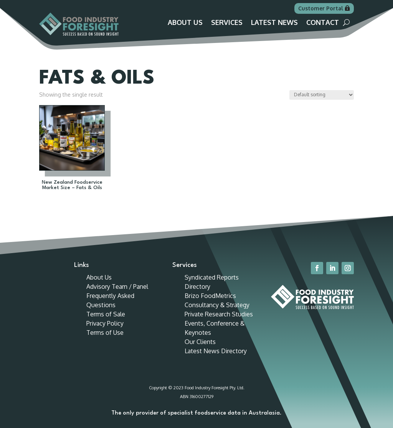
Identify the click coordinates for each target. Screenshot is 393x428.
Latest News (274, 23)
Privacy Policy (105, 323)
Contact (322, 23)
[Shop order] (321, 95)
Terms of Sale (105, 314)
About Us (185, 23)
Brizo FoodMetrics (210, 296)
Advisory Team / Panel (117, 286)
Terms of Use (105, 332)
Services (227, 23)
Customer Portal (320, 8)
